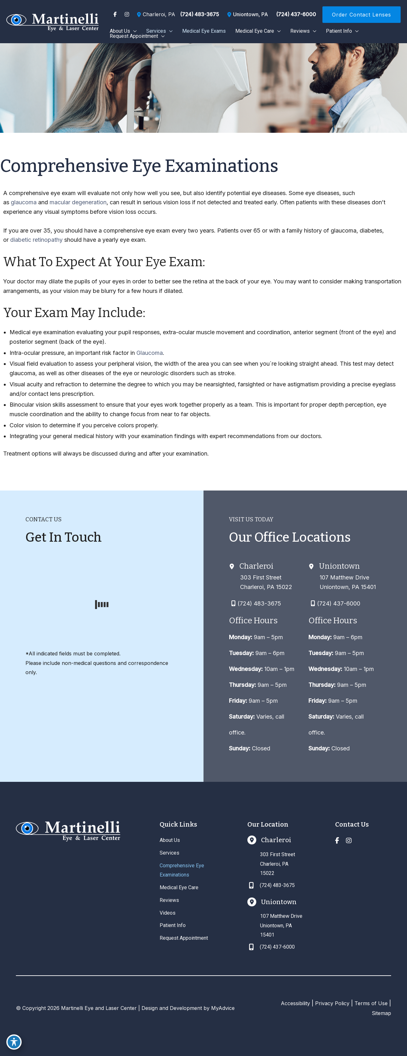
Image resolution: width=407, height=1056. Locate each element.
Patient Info (173, 925)
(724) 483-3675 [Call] (199, 14)
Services (169, 853)
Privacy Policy (332, 1003)
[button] (361, 14)
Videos (168, 913)
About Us (170, 840)
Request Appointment (184, 938)
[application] (133, 31)
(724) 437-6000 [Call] (296, 14)
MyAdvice (223, 1008)
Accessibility (295, 1003)
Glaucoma (149, 352)
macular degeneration (78, 202)
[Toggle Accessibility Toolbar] (14, 1042)
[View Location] (155, 14)
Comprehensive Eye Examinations (182, 870)
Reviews (169, 900)
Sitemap (381, 1013)
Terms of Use (371, 1003)
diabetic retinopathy (36, 239)
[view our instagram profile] (127, 14)
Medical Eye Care (179, 887)
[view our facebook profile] (115, 14)
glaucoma (24, 202)
